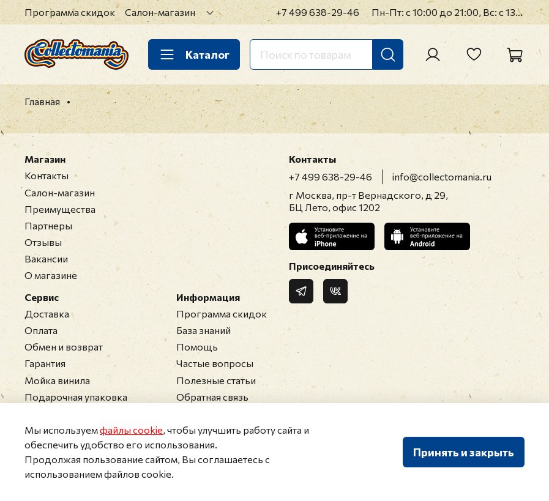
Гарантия (44, 363)
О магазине (50, 275)
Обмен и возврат (63, 346)
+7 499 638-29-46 (317, 12)
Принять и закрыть (463, 452)
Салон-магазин (160, 12)
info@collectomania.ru (441, 176)
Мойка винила (57, 380)
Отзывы (43, 242)
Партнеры (48, 225)
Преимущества (59, 209)
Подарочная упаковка (75, 397)
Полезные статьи (216, 380)
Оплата (41, 330)
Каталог (194, 54)
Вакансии (46, 258)
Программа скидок (69, 12)
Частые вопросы (214, 363)
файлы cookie (131, 430)
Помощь (197, 346)
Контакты (46, 175)
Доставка (46, 313)
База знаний (203, 330)
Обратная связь (212, 397)
